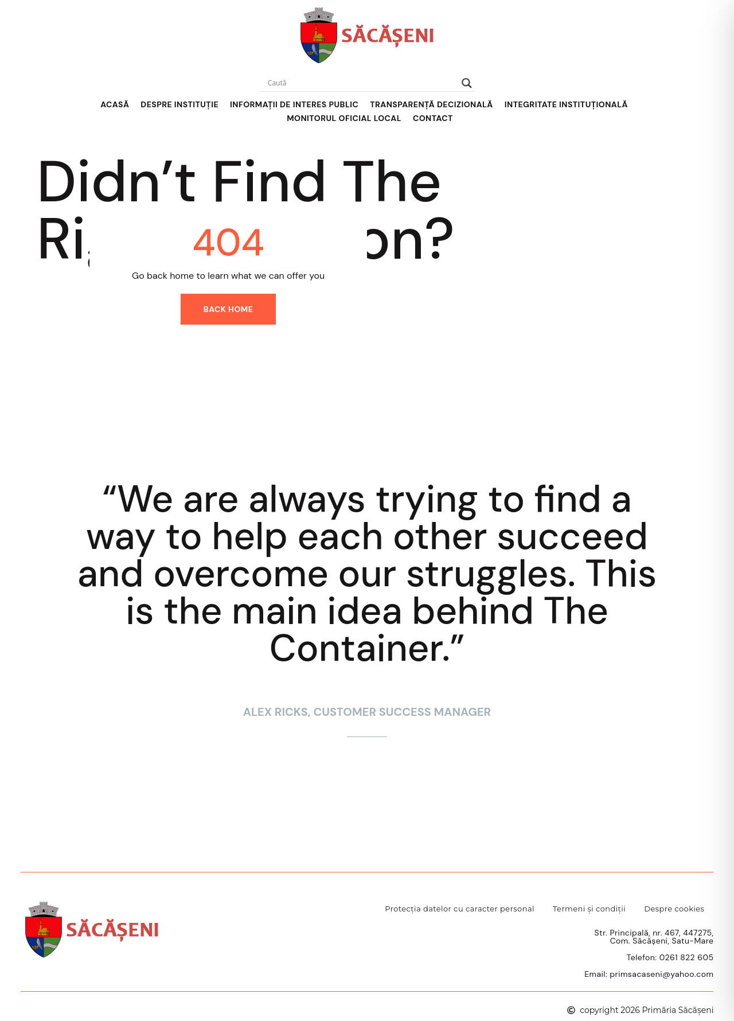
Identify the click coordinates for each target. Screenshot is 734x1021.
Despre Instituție (179, 104)
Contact (433, 118)
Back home (228, 309)
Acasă (114, 104)
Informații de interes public (294, 104)
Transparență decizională (431, 104)
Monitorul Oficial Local (344, 118)
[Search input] (362, 83)
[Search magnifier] (467, 83)
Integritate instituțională (566, 104)
